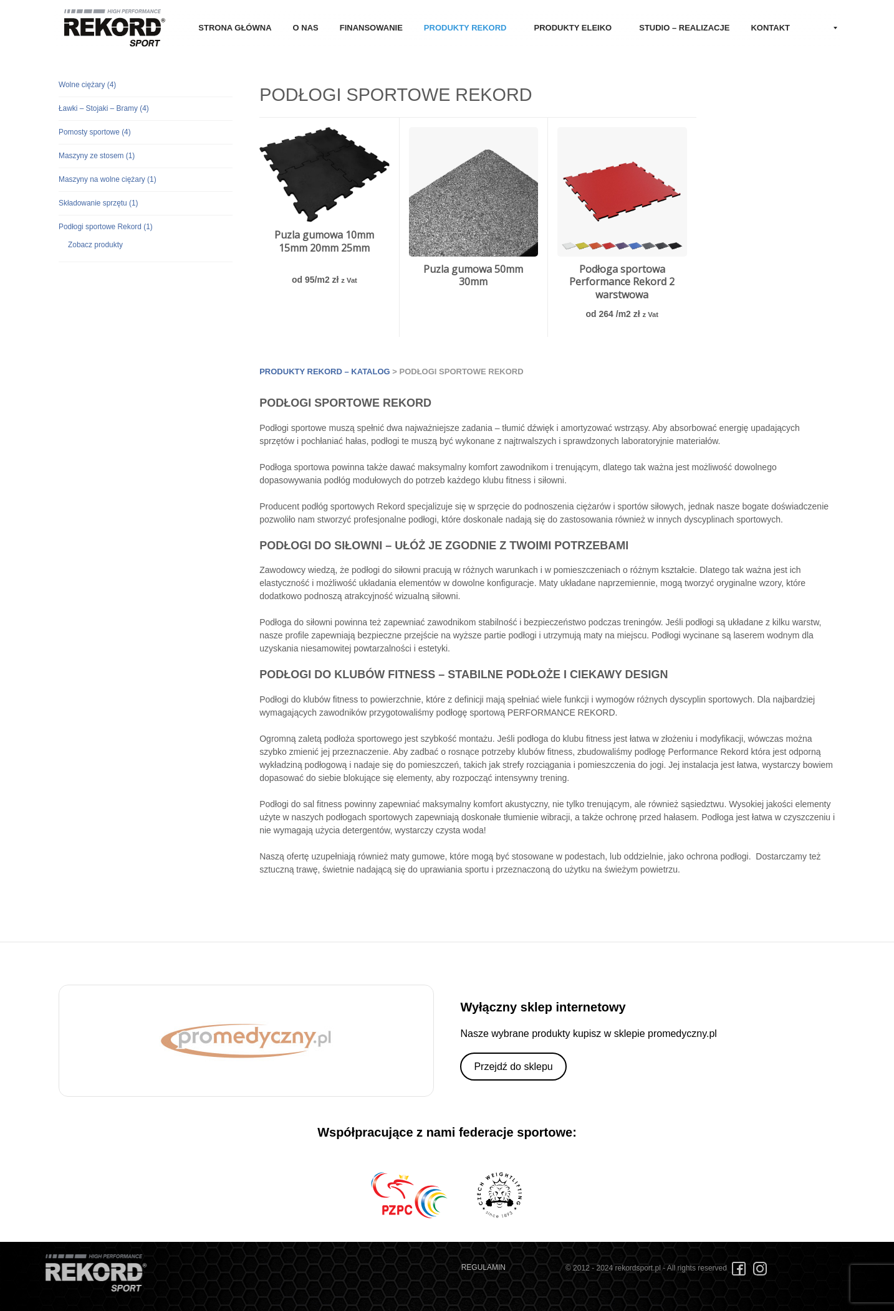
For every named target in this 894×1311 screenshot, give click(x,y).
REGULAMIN (483, 1267)
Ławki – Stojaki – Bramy (104, 108)
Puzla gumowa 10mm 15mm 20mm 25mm (324, 241)
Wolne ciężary (87, 84)
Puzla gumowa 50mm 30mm (473, 275)
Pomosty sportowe (95, 132)
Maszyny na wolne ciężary (107, 179)
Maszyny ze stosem (97, 155)
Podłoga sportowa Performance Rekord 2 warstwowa (622, 282)
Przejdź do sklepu (513, 1066)
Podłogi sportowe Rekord (106, 226)
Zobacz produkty (95, 244)
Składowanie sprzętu (98, 203)
